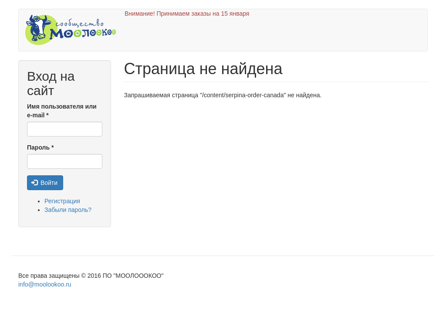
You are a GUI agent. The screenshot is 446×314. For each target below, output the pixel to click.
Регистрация (62, 201)
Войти (44, 182)
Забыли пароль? (67, 209)
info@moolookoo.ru (44, 284)
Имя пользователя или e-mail (62, 111)
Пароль (40, 147)
